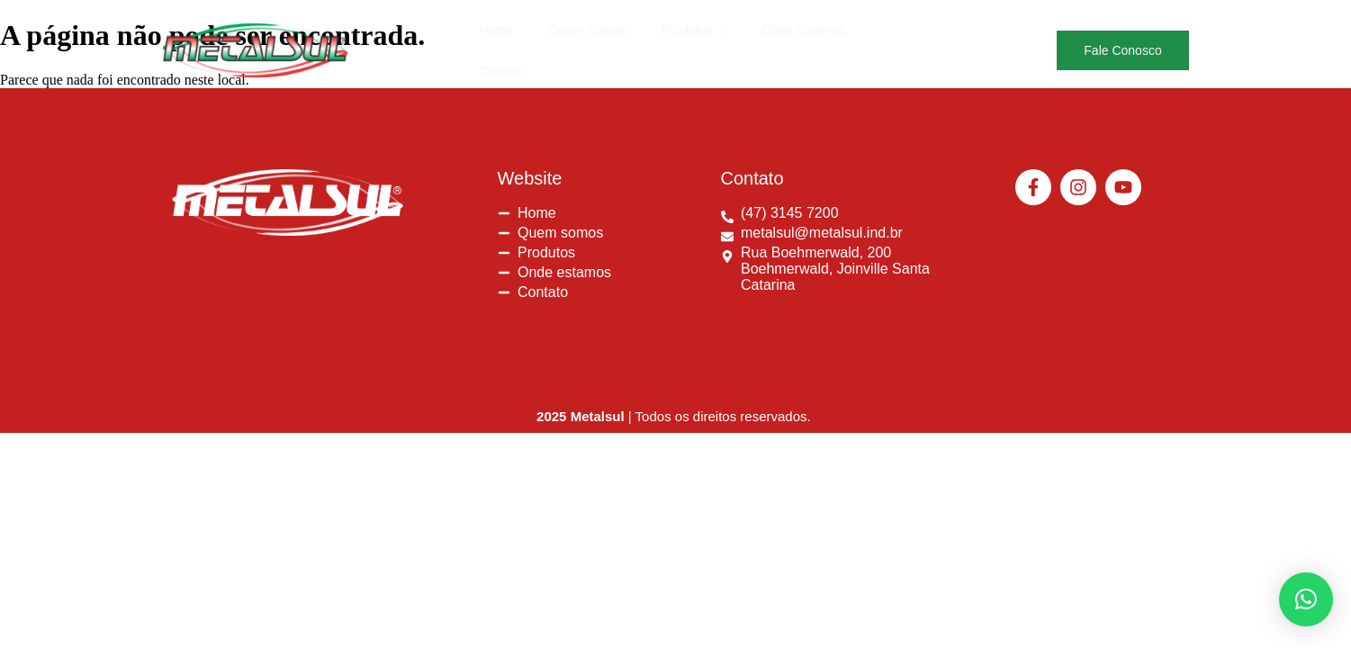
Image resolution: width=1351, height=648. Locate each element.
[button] (693, 36)
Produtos (693, 36)
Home (495, 36)
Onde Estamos (803, 36)
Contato (903, 36)
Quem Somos (587, 36)
